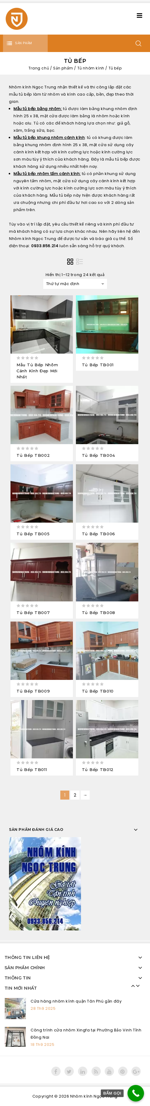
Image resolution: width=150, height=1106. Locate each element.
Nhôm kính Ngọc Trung (94, 1096)
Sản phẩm (63, 68)
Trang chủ (38, 68)
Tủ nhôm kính (90, 68)
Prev (131, 985)
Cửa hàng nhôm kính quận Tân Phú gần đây (76, 1001)
